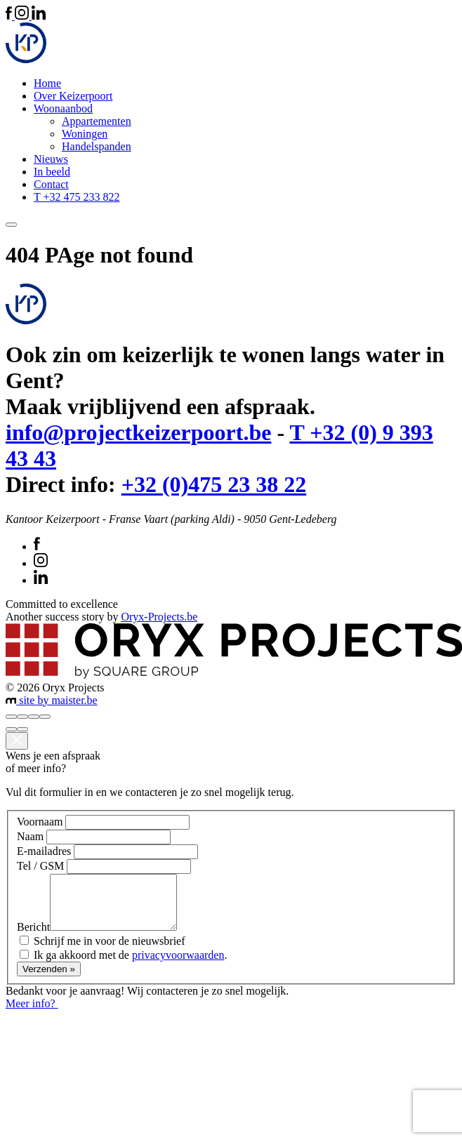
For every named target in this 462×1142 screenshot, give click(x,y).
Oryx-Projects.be (159, 617)
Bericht (33, 937)
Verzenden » (48, 979)
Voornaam (39, 822)
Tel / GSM (40, 866)
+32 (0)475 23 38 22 (214, 484)
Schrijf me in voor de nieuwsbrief (109, 951)
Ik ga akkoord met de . (130, 965)
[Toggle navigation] (11, 225)
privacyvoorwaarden (178, 965)
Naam (30, 836)
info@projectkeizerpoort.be (138, 432)
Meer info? (38, 1014)
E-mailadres (44, 851)
